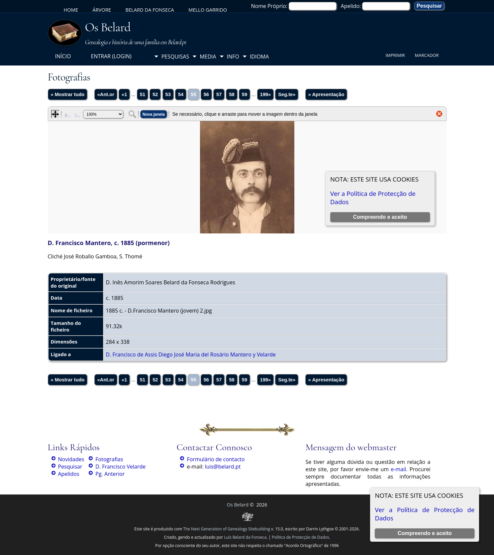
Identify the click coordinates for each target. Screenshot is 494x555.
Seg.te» (286, 94)
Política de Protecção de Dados (300, 537)
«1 (124, 94)
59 (244, 94)
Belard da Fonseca (149, 9)
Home (71, 9)
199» (265, 94)
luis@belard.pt (223, 466)
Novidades (71, 459)
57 (219, 94)
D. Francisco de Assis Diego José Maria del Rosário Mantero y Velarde (191, 354)
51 (142, 94)
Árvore (101, 9)
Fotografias (109, 459)
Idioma (259, 56)
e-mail (398, 469)
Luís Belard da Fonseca (245, 537)
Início (63, 56)
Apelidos (68, 474)
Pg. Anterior (110, 474)
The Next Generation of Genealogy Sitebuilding (226, 529)
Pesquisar (70, 466)
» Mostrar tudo (68, 94)
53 (168, 94)
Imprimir (395, 55)
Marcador (427, 55)
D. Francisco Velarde (120, 466)
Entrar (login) (111, 56)
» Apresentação (326, 94)
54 (180, 94)
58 (231, 94)
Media (208, 56)
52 (155, 94)
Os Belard (108, 27)
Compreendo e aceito (425, 533)
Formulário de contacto (216, 459)
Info (233, 56)
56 (206, 94)
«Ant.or (105, 94)
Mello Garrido (207, 9)
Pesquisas (175, 56)
